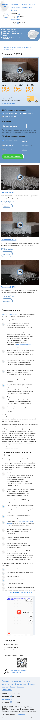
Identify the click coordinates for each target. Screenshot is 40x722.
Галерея (5, 687)
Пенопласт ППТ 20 (8, 240)
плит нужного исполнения (23, 344)
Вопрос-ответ (7, 690)
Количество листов (11, 141)
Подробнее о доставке (8, 104)
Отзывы (12, 687)
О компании (23, 4)
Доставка (14, 10)
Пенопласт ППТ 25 (8, 287)
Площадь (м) (9, 145)
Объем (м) (8, 150)
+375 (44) (18, 17)
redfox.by (21, 715)
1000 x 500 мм (9, 116)
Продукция (14, 4)
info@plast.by (15, 20)
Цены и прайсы (15, 7)
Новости (20, 687)
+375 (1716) (18, 14)
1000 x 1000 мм (27, 114)
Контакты (32, 4)
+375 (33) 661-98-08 (26, 593)
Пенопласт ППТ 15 (8, 192)
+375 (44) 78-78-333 (14, 593)
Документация (27, 7)
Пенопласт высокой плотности (10, 314)
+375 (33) (18, 23)
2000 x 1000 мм (9, 114)
